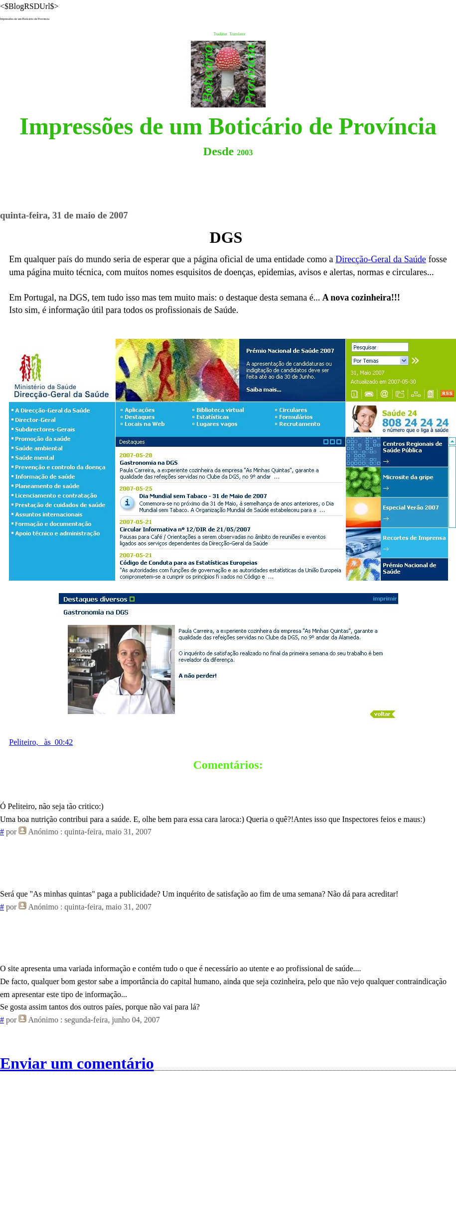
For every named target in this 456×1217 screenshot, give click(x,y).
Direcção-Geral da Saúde (380, 259)
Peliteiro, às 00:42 (41, 742)
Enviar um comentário (77, 1063)
